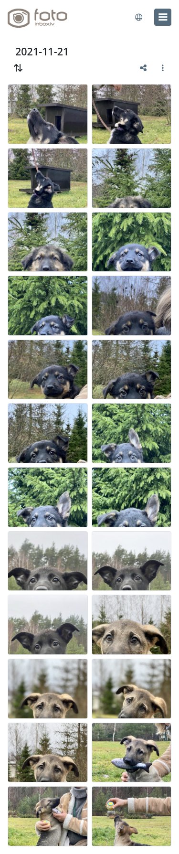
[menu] (162, 17)
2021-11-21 (42, 51)
